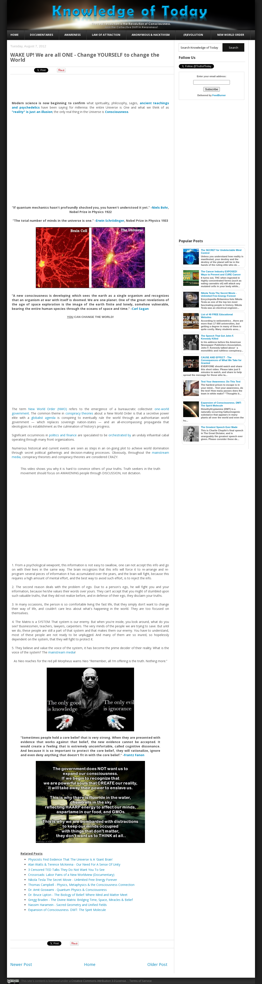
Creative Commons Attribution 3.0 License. (99, 981)
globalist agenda (43, 418)
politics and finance (63, 435)
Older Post (157, 964)
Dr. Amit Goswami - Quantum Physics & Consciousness (67, 890)
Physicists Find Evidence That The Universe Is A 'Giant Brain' (70, 859)
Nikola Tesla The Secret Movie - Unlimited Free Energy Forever (72, 880)
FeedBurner (219, 95)
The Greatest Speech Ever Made (219, 427)
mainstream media (61, 652)
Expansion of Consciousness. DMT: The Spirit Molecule (67, 910)
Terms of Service (140, 981)
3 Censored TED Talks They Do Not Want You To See (66, 870)
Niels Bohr (160, 207)
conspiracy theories (79, 413)
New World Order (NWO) (47, 409)
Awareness (72, 35)
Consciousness (116, 112)
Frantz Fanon (134, 755)
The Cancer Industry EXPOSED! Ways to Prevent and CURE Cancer (221, 273)
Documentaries (41, 35)
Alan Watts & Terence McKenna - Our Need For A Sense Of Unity (74, 864)
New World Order (230, 35)
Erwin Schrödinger (110, 220)
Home (14, 35)
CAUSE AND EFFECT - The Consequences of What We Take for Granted (221, 360)
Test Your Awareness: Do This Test (220, 381)
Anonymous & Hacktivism (151, 35)
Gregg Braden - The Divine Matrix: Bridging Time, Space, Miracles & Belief (80, 900)
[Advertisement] (90, 87)
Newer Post (21, 964)
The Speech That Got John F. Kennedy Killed (217, 337)
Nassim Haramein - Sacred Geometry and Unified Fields (67, 905)
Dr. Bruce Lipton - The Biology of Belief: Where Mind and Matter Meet (78, 895)
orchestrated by (120, 435)
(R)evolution (193, 35)
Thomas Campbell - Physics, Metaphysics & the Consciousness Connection (81, 885)
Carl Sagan (140, 309)
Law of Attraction (106, 35)
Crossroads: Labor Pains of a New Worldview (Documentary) (71, 875)
